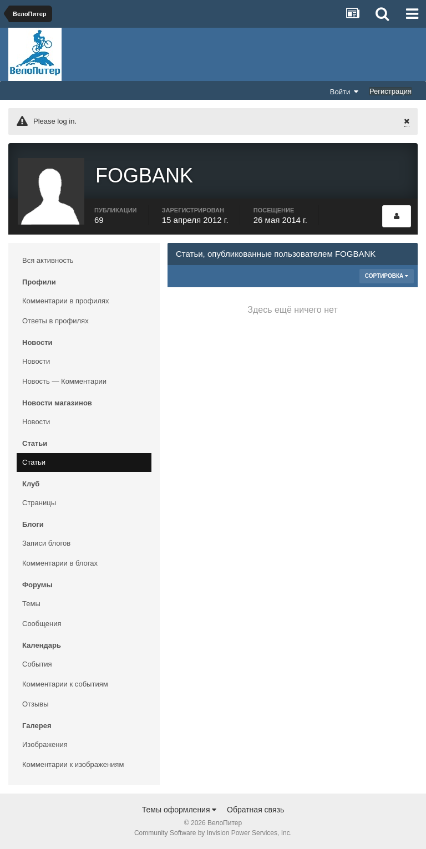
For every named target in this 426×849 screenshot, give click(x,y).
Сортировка (386, 276)
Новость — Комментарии (64, 381)
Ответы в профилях (55, 321)
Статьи (33, 462)
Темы (31, 603)
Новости (36, 361)
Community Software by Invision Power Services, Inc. (213, 833)
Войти (344, 91)
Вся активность (48, 260)
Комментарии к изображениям (73, 764)
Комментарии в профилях (65, 301)
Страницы (39, 503)
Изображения (45, 744)
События (37, 664)
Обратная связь (255, 809)
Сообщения (42, 623)
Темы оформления (179, 809)
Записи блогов (46, 543)
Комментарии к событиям (65, 684)
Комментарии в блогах (60, 563)
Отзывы (35, 704)
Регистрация (390, 91)
